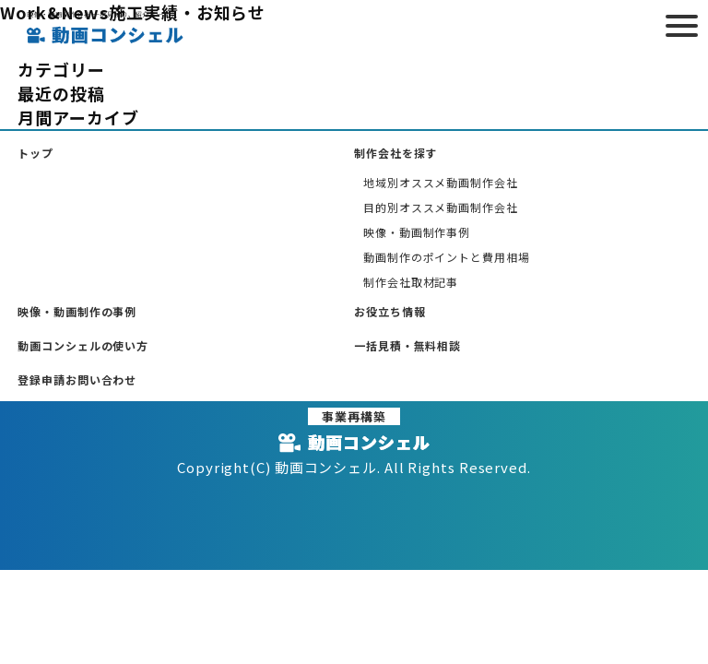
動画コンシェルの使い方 (83, 345)
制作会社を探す (395, 152)
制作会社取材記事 (410, 282)
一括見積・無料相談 (407, 345)
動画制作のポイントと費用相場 (446, 257)
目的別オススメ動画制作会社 (440, 207)
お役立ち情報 (389, 311)
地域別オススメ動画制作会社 (440, 182)
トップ (35, 152)
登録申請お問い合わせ (77, 379)
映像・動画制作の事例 (77, 311)
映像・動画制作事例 (416, 232)
